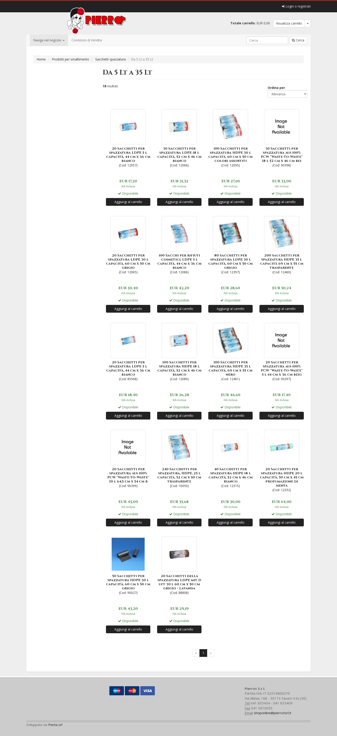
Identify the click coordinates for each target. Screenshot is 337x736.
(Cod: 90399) (128, 458)
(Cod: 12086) (179, 244)
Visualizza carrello (289, 23)
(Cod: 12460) (281, 244)
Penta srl (55, 724)
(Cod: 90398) (281, 137)
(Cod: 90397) (281, 351)
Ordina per (276, 87)
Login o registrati (296, 6)
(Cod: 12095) (230, 137)
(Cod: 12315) (230, 458)
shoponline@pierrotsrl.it (272, 713)
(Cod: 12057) (128, 137)
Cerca (298, 40)
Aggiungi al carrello (128, 202)
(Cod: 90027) (128, 565)
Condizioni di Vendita (86, 40)
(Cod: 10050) (179, 458)
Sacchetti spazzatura (110, 59)
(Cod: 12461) (230, 351)
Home (41, 59)
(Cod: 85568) (128, 351)
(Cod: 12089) (179, 351)
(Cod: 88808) (179, 565)
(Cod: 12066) (179, 137)
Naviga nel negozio (49, 40)
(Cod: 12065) (128, 244)
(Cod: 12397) (230, 244)
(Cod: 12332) (281, 460)
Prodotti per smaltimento (70, 59)
